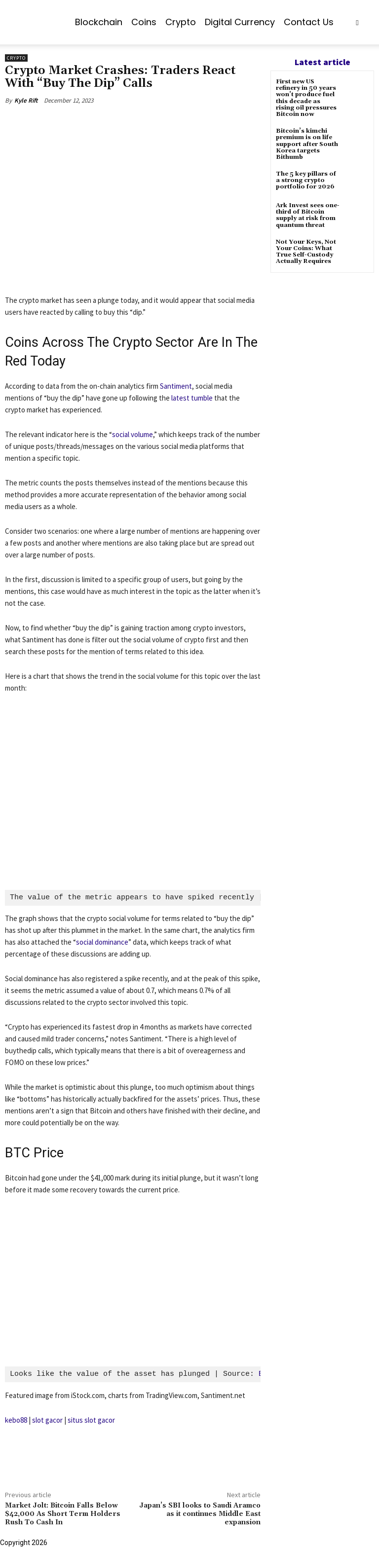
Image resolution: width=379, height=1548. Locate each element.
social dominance (102, 942)
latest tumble (192, 398)
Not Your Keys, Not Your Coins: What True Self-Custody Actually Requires (306, 251)
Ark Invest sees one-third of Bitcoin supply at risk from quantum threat (308, 215)
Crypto (180, 22)
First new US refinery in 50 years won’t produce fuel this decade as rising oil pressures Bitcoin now (306, 98)
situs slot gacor (91, 1420)
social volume (132, 434)
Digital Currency (240, 22)
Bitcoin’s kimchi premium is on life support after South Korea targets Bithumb (307, 144)
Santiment (176, 386)
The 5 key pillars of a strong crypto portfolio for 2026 (306, 180)
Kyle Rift (26, 100)
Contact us (309, 22)
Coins (143, 22)
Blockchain (98, 22)
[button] (357, 22)
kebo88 (16, 1420)
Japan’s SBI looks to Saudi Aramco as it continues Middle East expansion (200, 1514)
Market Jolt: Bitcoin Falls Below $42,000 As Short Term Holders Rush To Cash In (62, 1514)
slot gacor (47, 1420)
